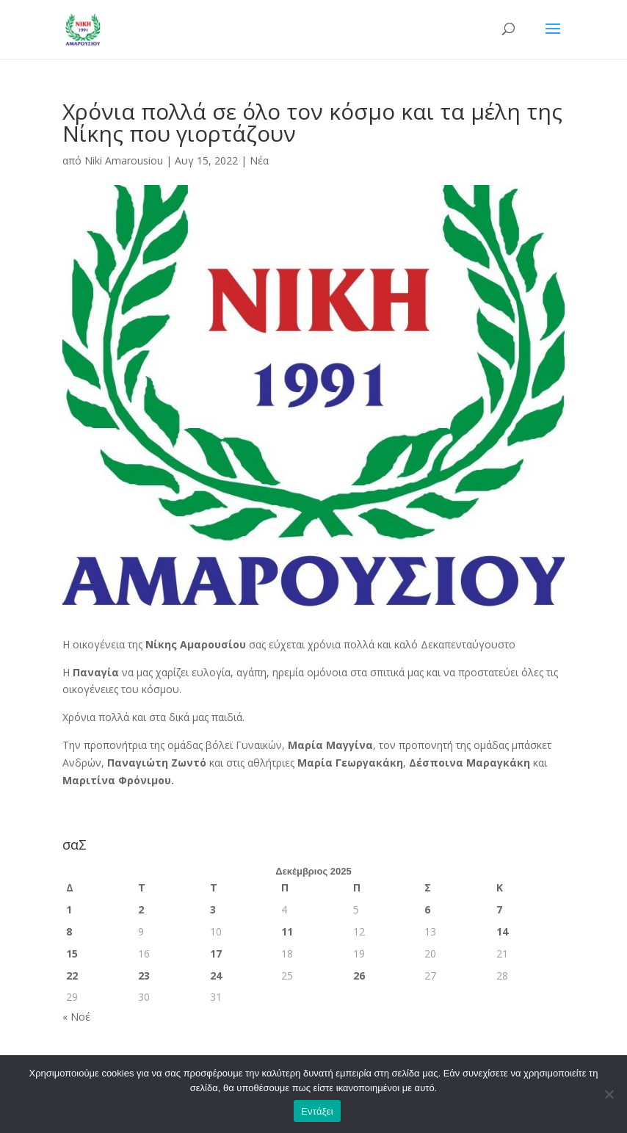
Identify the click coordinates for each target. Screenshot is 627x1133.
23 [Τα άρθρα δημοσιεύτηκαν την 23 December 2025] (144, 975)
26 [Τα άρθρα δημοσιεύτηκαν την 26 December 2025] (359, 975)
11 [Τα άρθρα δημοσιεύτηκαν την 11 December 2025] (287, 931)
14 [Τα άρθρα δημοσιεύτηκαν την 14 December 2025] (502, 931)
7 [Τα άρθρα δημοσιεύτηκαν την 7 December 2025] (499, 909)
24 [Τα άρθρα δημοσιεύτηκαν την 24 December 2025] (216, 975)
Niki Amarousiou (123, 160)
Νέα (259, 160)
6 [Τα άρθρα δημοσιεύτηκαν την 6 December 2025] (427, 909)
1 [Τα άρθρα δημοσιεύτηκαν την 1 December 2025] (69, 909)
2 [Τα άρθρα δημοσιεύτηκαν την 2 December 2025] (141, 909)
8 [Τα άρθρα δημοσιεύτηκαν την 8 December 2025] (69, 931)
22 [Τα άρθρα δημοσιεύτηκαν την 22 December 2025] (72, 975)
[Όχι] (608, 1094)
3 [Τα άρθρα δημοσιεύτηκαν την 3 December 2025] (213, 909)
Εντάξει (317, 1111)
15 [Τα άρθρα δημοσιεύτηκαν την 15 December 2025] (72, 953)
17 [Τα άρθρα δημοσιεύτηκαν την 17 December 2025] (216, 953)
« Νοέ (76, 1017)
